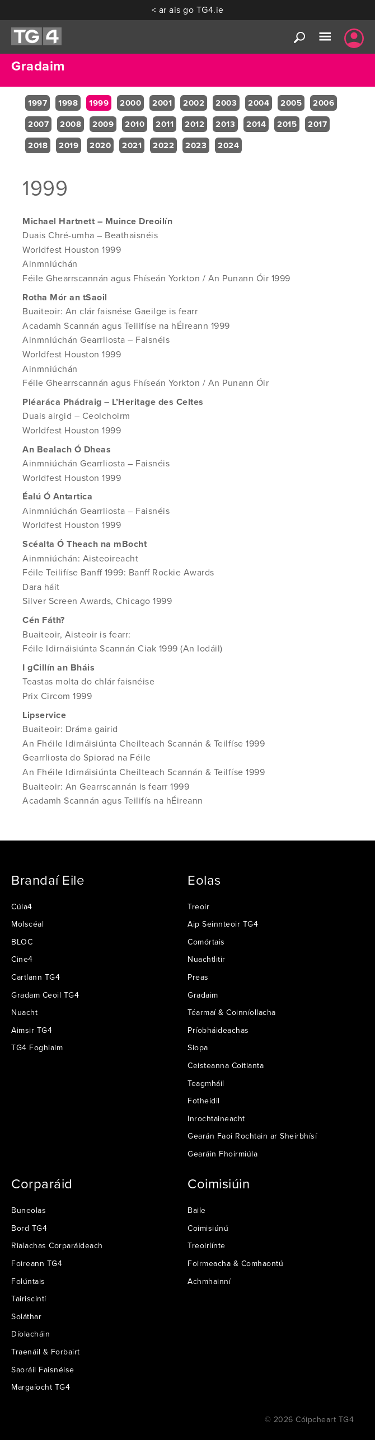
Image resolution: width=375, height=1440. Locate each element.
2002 (193, 103)
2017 (317, 124)
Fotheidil (203, 1100)
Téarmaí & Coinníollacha (231, 1012)
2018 (38, 145)
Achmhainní (209, 1281)
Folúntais (28, 1281)
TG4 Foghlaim (37, 1047)
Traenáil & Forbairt (45, 1351)
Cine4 (22, 959)
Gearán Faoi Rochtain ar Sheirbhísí (252, 1135)
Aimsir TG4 (31, 1030)
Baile (196, 1210)
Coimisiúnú (207, 1228)
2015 (287, 124)
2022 (163, 145)
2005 (291, 103)
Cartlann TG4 (35, 977)
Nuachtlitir (206, 959)
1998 (68, 103)
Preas (198, 977)
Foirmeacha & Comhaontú (235, 1263)
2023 (196, 145)
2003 (226, 103)
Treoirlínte (206, 1245)
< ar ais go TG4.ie (188, 9)
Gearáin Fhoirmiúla (222, 1153)
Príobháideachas (218, 1030)
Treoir (198, 906)
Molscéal (27, 923)
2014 (256, 124)
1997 (37, 103)
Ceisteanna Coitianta (225, 1065)
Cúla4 (21, 906)
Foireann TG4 (36, 1263)
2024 (228, 145)
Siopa (197, 1047)
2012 (194, 124)
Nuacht (24, 1012)
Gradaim (202, 994)
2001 (162, 103)
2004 (258, 103)
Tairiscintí (28, 1298)
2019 (68, 145)
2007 (38, 124)
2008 (70, 124)
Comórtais (206, 941)
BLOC (21, 941)
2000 (130, 103)
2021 (132, 145)
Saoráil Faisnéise (42, 1369)
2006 (323, 103)
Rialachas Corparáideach (57, 1245)
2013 (225, 124)
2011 (165, 124)
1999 (99, 103)
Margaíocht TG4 (40, 1386)
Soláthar (26, 1316)
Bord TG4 (29, 1228)
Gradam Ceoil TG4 (45, 994)
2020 (100, 145)
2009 (103, 124)
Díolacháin (30, 1333)
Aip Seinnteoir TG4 (222, 923)
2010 (134, 124)
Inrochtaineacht (216, 1118)
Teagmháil (205, 1083)
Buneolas (28, 1210)
